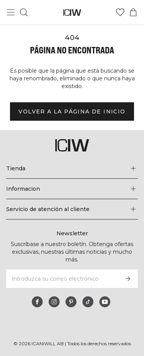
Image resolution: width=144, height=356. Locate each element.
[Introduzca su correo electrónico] (61, 278)
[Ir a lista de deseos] (120, 12)
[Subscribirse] (128, 278)
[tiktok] (88, 301)
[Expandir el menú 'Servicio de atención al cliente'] (72, 209)
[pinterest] (71, 301)
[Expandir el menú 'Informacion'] (72, 189)
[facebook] (37, 301)
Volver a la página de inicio (71, 111)
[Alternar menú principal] (10, 12)
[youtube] (105, 301)
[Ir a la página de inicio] (72, 12)
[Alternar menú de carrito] (133, 12)
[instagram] (54, 301)
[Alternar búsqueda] (23, 12)
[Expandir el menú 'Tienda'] (72, 168)
